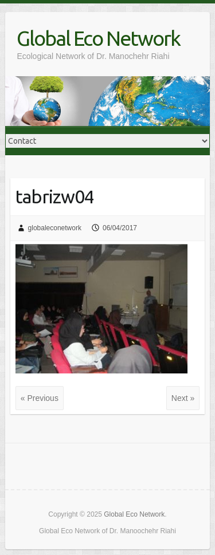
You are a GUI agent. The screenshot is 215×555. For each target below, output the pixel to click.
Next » (182, 398)
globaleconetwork (54, 228)
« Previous (39, 398)
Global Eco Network (98, 38)
